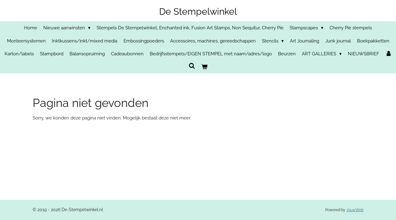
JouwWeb (354, 210)
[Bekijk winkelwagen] (204, 67)
